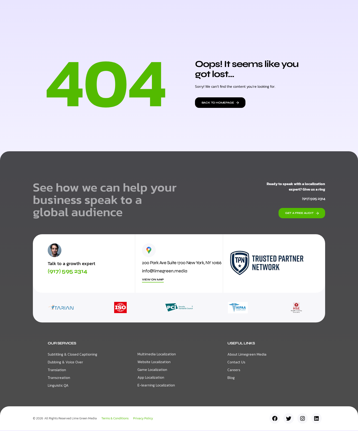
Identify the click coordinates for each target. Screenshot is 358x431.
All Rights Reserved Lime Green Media (70, 418)
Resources (190, 9)
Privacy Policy (143, 419)
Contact (240, 9)
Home (113, 9)
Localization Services (148, 9)
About (217, 9)
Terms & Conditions (115, 419)
